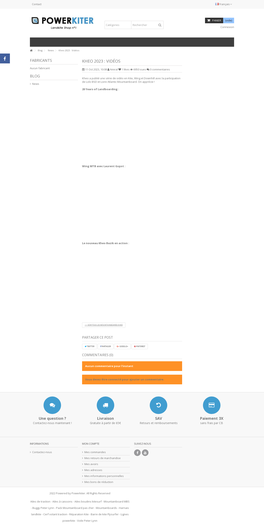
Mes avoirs (91, 464)
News (35, 84)
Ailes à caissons (62, 501)
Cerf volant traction (55, 514)
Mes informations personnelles (104, 476)
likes (124, 69)
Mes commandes (95, 452)
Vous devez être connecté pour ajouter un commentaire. (124, 379)
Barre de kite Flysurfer (105, 514)
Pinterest (139, 346)
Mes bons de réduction (98, 482)
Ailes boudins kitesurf (88, 501)
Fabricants (41, 60)
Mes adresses (93, 470)
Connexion (227, 27)
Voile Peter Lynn (87, 520)
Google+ (122, 346)
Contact (36, 4)
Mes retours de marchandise (102, 458)
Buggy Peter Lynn (43, 508)
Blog (35, 75)
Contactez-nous (42, 452)
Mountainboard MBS (117, 501)
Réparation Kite (79, 514)
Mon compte (90, 443)
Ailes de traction (40, 501)
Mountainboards (106, 508)
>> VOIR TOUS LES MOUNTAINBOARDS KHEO (104, 325)
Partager (105, 346)
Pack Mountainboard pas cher (75, 508)
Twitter (89, 346)
